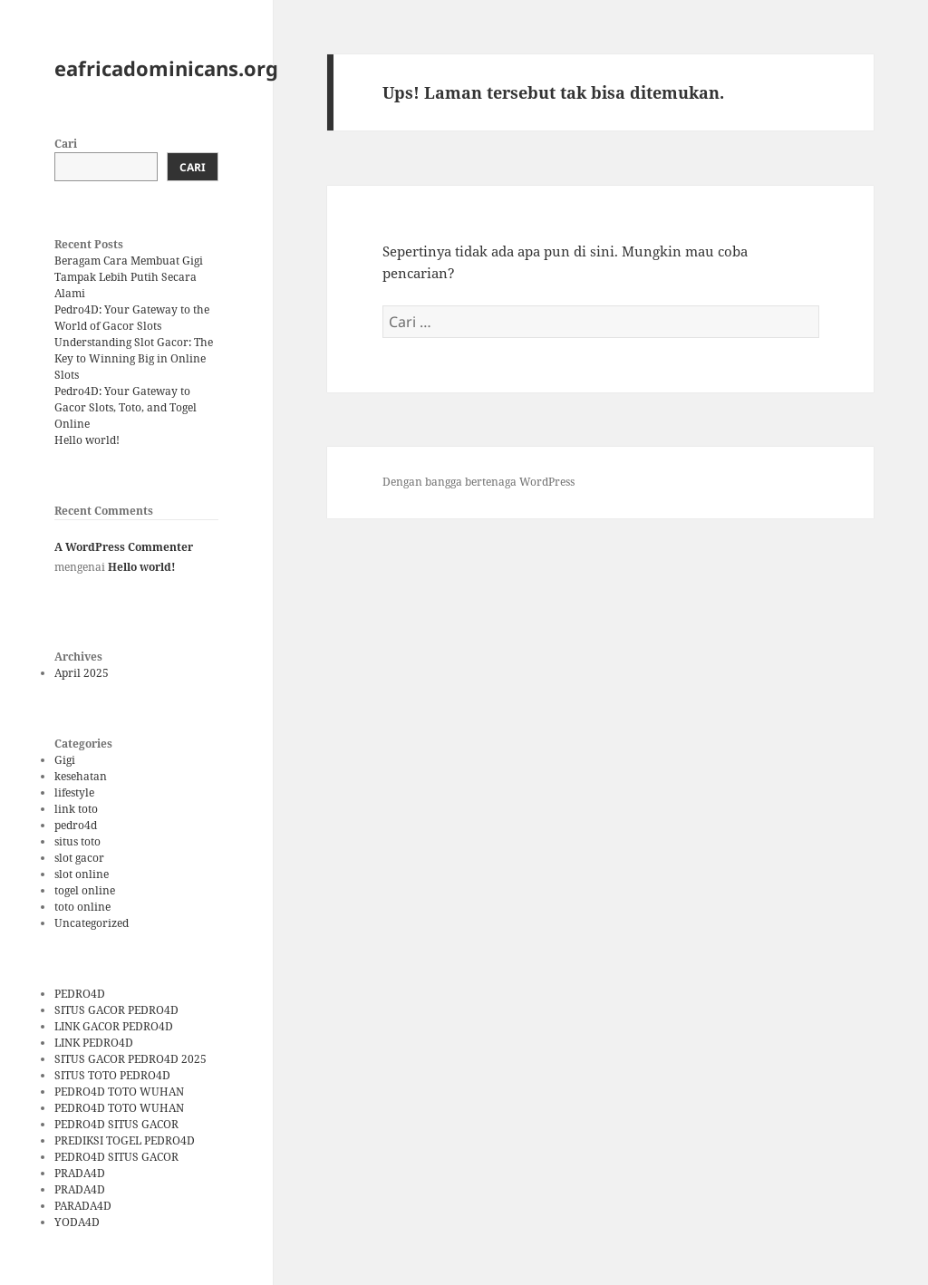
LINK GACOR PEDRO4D (113, 1026)
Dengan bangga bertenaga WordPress (478, 481)
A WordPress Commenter (123, 547)
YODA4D (77, 1222)
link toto (76, 808)
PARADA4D (82, 1205)
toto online (82, 906)
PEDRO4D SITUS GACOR (116, 1124)
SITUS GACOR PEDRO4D (116, 1010)
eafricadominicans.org (166, 68)
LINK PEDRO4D (93, 1042)
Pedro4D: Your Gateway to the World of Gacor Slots (131, 317)
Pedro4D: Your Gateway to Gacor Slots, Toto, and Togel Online (125, 407)
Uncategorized (91, 923)
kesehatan (80, 776)
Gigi (64, 760)
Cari (65, 143)
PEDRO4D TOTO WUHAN (119, 1091)
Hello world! (87, 440)
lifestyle (74, 792)
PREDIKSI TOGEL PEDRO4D (124, 1140)
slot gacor (79, 857)
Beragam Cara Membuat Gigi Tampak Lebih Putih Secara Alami (128, 277)
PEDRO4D (79, 993)
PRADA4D (79, 1173)
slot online (81, 874)
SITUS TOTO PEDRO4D (112, 1075)
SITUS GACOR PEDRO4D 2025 (130, 1059)
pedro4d (75, 825)
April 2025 (81, 673)
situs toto (77, 841)
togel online (84, 890)
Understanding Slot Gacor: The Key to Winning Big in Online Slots (133, 358)
